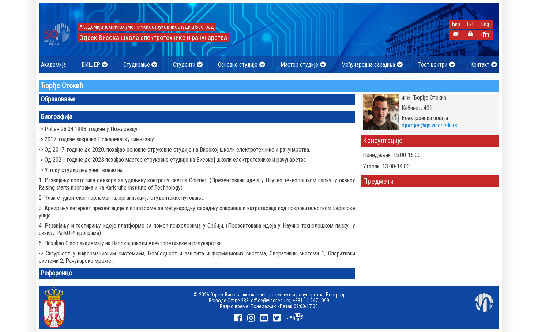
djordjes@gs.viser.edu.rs (429, 125)
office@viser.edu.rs (270, 300)
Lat (470, 24)
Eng (485, 24)
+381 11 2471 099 (311, 300)
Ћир (455, 24)
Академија (53, 64)
